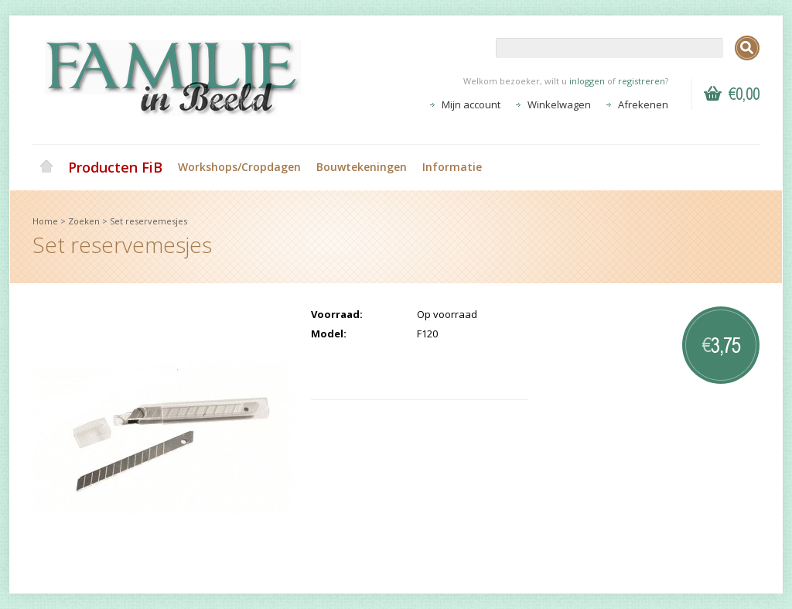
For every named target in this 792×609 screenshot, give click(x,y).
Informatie (452, 166)
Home (46, 167)
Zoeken (84, 221)
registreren (641, 81)
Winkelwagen (559, 104)
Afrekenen (643, 104)
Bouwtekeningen (361, 166)
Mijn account (471, 104)
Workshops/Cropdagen (239, 166)
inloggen (587, 81)
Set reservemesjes (148, 221)
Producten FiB (115, 167)
